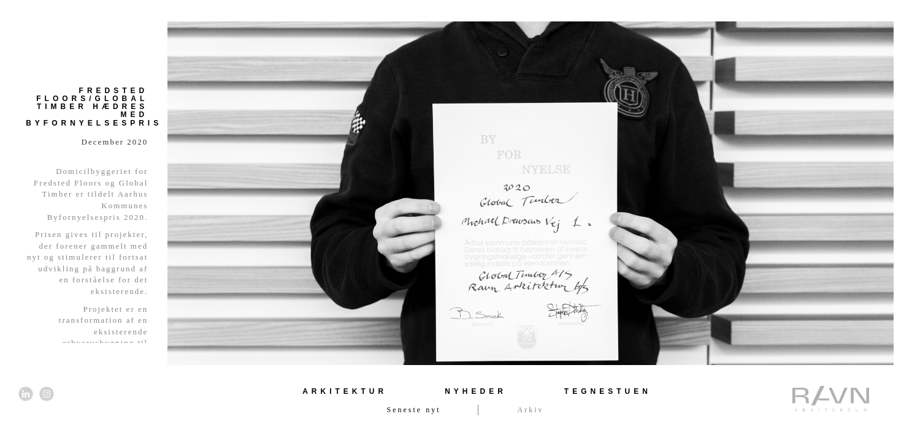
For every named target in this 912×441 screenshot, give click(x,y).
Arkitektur (344, 391)
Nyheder (476, 391)
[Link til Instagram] (46, 393)
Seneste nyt (414, 409)
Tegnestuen (607, 391)
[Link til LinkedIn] (25, 393)
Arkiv (531, 409)
